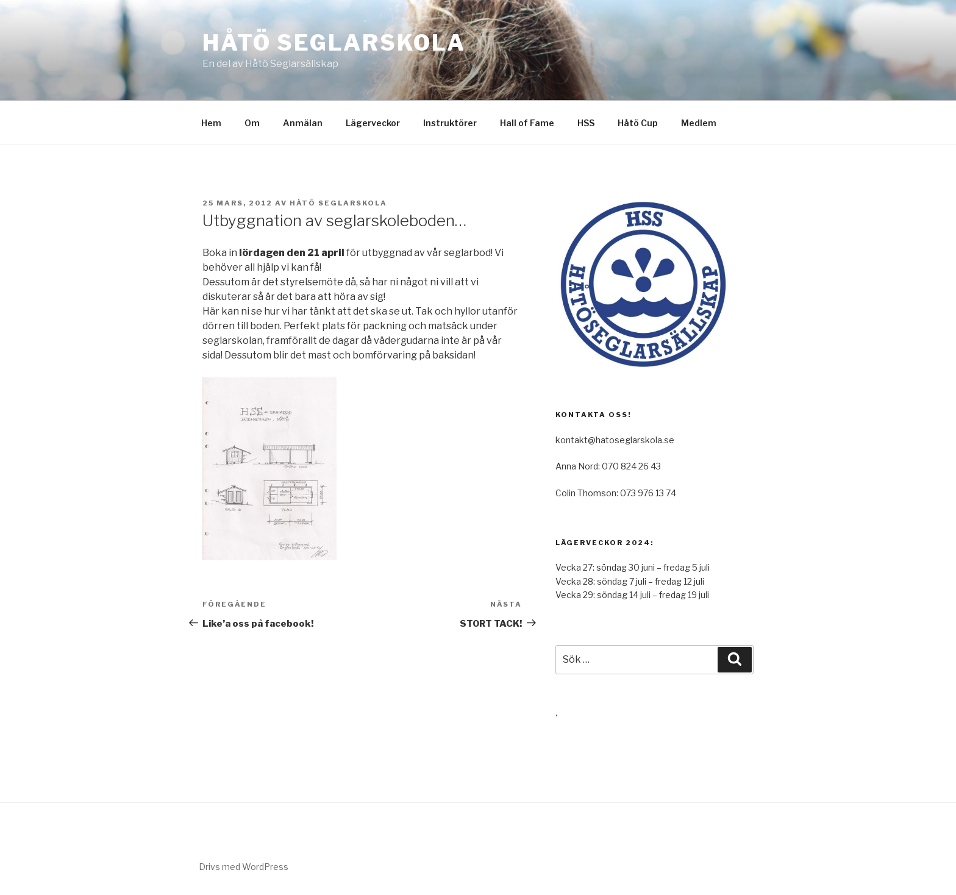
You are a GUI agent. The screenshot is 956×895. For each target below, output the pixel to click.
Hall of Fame (527, 123)
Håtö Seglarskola (334, 42)
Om (252, 123)
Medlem (698, 123)
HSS (585, 123)
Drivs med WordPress (243, 866)
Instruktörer (450, 123)
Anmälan (303, 123)
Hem (211, 123)
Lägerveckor (373, 123)
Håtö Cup (638, 123)
